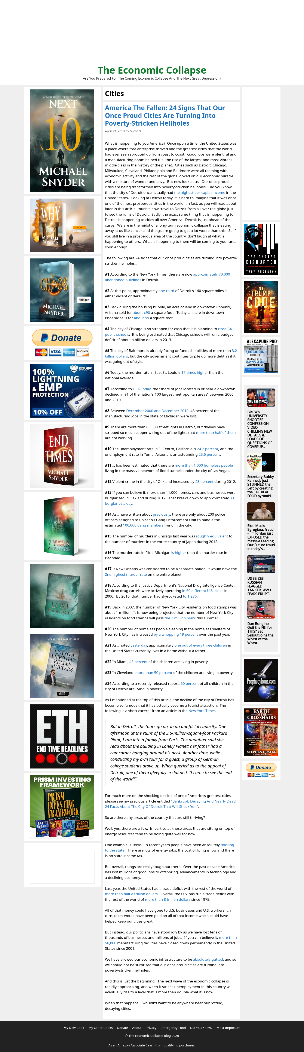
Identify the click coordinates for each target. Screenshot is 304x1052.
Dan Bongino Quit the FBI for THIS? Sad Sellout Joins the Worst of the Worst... (260, 633)
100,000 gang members (143, 525)
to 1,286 (190, 596)
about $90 (141, 312)
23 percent (204, 481)
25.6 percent (209, 454)
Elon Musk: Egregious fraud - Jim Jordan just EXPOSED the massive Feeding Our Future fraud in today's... (261, 537)
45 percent (138, 661)
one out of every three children (200, 645)
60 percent (190, 683)
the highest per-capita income (199, 192)
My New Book (74, 1027)
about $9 (141, 317)
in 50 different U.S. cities (202, 590)
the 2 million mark (180, 618)
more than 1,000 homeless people (204, 465)
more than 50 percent (153, 672)
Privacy (151, 1027)
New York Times (202, 710)
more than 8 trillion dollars (167, 899)
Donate (122, 1027)
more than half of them (216, 432)
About (136, 1027)
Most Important (228, 1027)
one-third (166, 290)
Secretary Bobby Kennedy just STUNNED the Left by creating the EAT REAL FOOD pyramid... (260, 486)
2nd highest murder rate (126, 574)
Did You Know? (201, 1027)
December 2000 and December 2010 (157, 410)
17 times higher (194, 372)
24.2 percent (207, 448)
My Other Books (100, 1027)
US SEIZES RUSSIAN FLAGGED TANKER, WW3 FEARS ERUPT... (259, 586)
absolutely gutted (208, 959)
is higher (178, 552)
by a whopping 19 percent (176, 634)
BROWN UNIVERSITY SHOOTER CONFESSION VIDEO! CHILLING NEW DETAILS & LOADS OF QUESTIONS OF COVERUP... (259, 429)
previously (161, 514)
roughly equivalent (212, 536)
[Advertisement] (152, 34)
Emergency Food (173, 1027)
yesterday (138, 645)
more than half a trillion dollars (131, 893)
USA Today (142, 388)
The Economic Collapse (152, 69)
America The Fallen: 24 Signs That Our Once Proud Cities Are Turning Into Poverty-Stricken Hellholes (165, 115)
